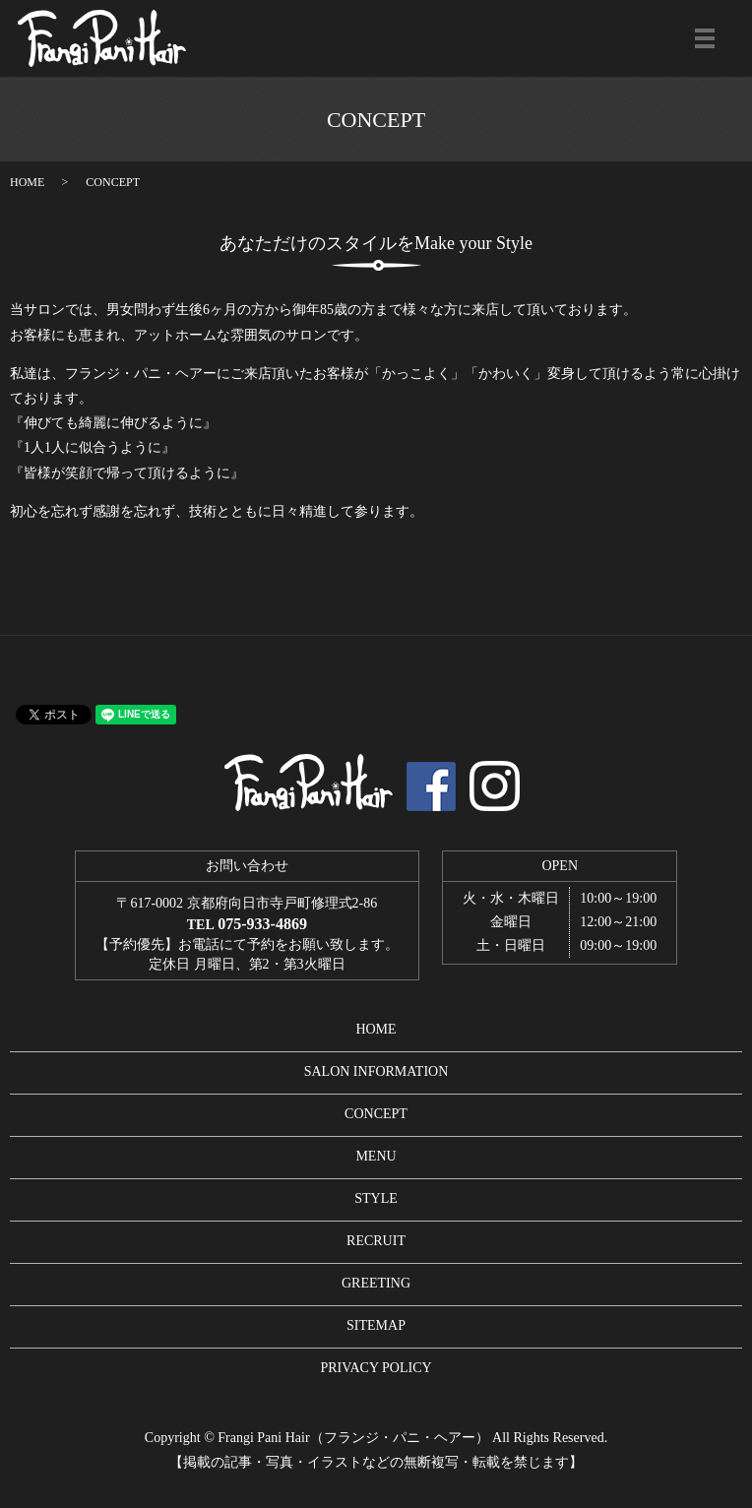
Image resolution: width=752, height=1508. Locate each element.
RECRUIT (376, 1240)
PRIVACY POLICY (375, 1367)
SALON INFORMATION (376, 1071)
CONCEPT (376, 1113)
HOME (27, 182)
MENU (375, 1156)
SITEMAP (376, 1325)
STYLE (376, 1198)
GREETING (376, 1283)
